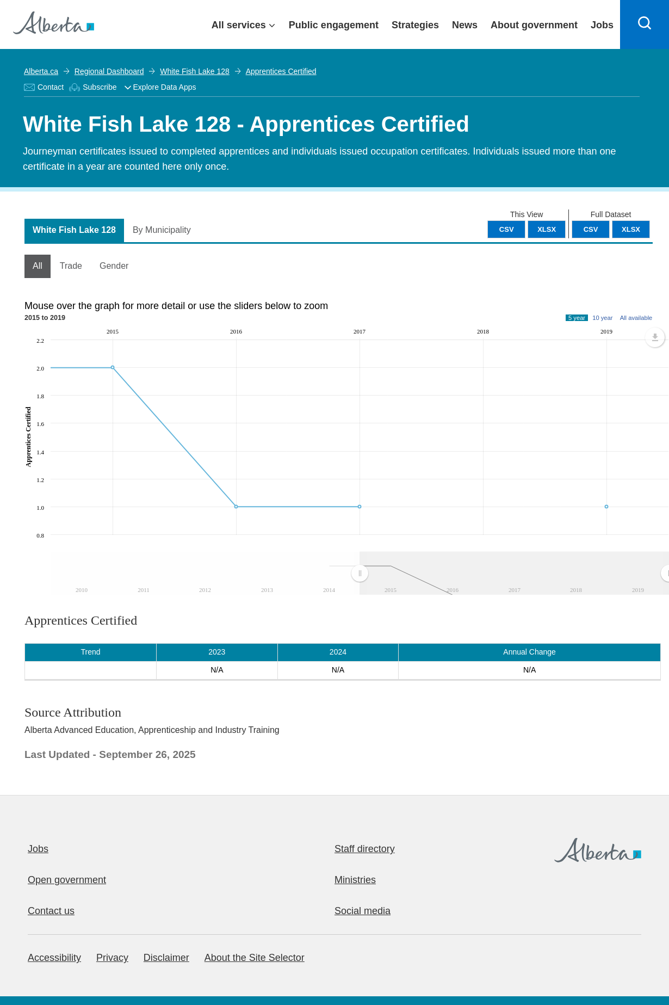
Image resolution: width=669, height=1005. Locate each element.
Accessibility (54, 957)
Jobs (38, 848)
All (37, 265)
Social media (362, 910)
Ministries (355, 879)
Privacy (112, 957)
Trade (71, 265)
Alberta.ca (41, 71)
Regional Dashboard (109, 71)
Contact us (51, 910)
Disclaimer (166, 957)
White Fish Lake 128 (195, 71)
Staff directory (364, 848)
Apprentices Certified (281, 71)
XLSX (631, 229)
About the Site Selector (255, 957)
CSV (591, 229)
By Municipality (162, 230)
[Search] (644, 24)
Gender (114, 265)
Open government (67, 879)
